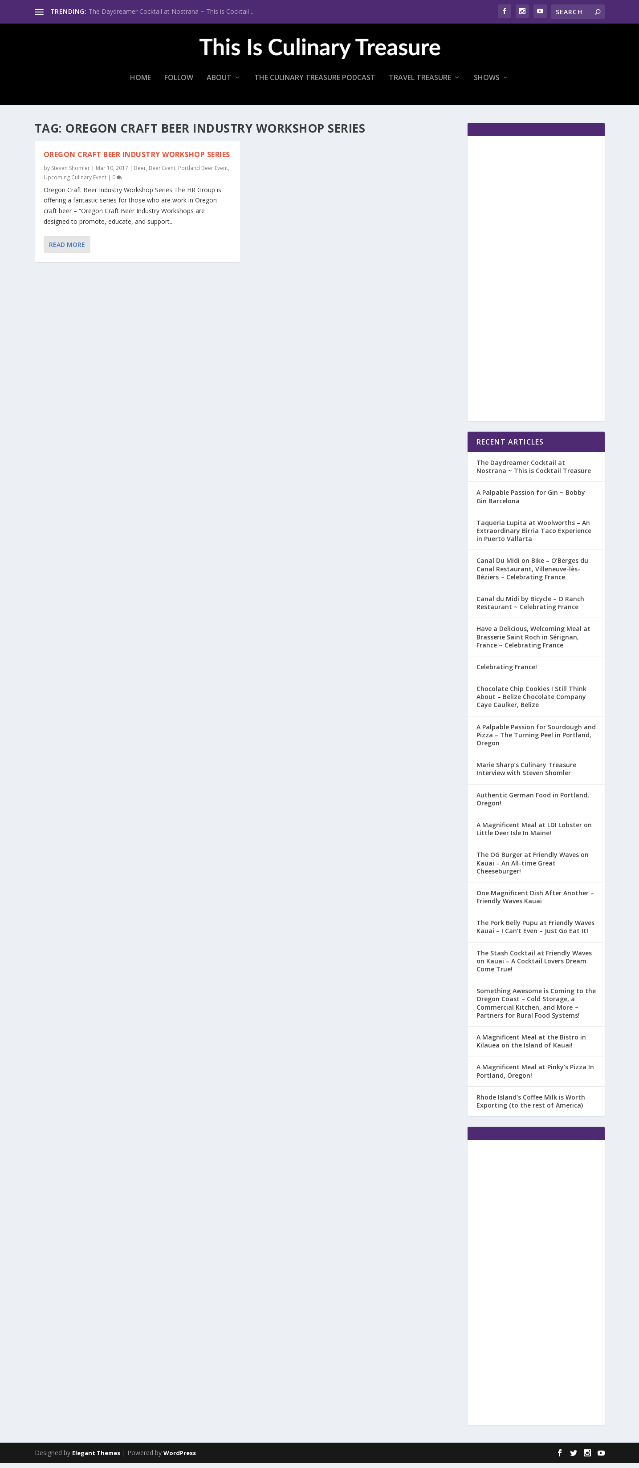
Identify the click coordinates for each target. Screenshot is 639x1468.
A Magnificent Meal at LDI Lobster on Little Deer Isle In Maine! (534, 833)
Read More (67, 249)
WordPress (179, 1458)
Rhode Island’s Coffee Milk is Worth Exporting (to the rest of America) (530, 1106)
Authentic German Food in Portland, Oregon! (532, 803)
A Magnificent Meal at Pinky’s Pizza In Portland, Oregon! (535, 1076)
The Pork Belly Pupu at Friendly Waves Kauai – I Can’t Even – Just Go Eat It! (535, 931)
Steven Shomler (70, 173)
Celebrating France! (506, 671)
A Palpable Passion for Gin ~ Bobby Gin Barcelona (530, 501)
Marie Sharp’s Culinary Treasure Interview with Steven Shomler (526, 773)
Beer (140, 173)
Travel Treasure (420, 83)
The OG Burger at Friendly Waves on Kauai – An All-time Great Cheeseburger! (532, 867)
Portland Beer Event (203, 173)
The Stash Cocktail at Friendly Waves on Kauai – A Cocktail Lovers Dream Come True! (534, 966)
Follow (178, 83)
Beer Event (162, 173)
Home (140, 83)
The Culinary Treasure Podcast (314, 83)
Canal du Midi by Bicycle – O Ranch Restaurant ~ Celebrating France (530, 607)
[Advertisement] (536, 283)
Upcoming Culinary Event (75, 182)
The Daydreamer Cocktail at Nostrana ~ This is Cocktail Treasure (533, 471)
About (219, 83)
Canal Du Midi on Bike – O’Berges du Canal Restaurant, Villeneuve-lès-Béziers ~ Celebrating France (532, 573)
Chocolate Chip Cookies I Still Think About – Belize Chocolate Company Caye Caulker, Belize (531, 701)
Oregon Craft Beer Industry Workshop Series (137, 159)
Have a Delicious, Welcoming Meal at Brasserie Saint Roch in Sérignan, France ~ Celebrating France (533, 641)
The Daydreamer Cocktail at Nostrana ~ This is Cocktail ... (172, 11)
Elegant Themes (96, 1458)
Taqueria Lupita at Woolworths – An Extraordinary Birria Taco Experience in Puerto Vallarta (533, 535)
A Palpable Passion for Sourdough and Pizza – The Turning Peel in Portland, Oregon (536, 740)
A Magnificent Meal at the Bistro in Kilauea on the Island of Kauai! (531, 1046)
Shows (487, 83)
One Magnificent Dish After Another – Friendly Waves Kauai (535, 902)
